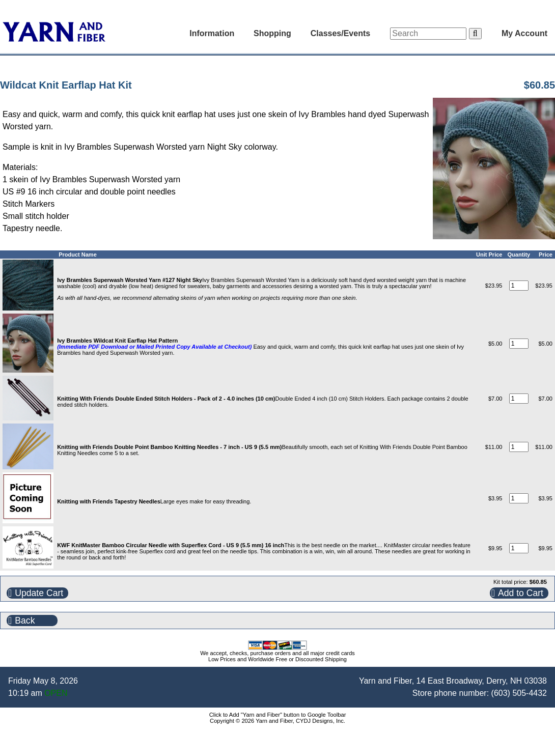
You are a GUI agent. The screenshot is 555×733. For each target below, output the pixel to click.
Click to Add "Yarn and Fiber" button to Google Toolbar (277, 715)
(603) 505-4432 (519, 693)
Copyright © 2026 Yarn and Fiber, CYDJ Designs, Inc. (277, 721)
